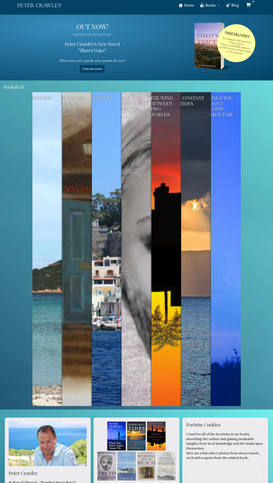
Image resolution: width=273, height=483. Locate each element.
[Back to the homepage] (39, 5)
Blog (232, 5)
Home (186, 5)
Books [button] (210, 5)
